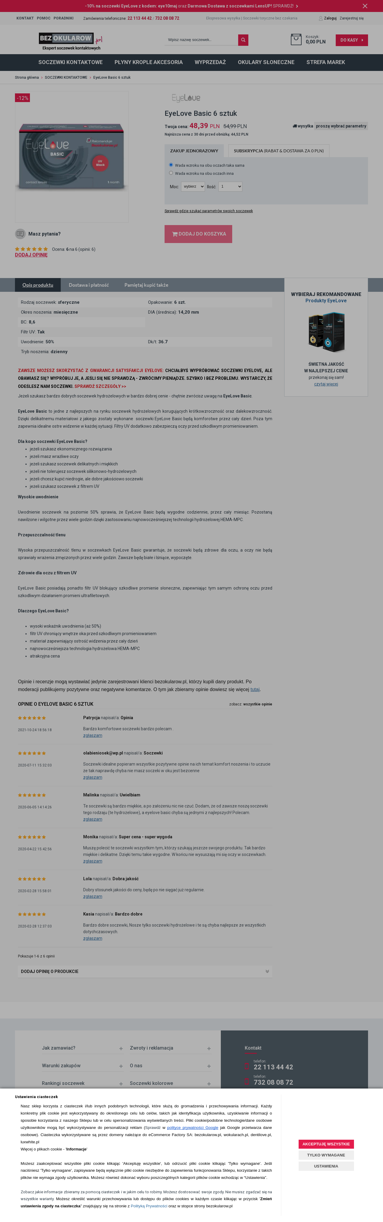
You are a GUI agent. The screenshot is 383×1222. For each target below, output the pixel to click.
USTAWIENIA (326, 1166)
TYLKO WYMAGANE (326, 1155)
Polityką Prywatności (149, 1206)
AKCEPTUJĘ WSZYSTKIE (326, 1144)
